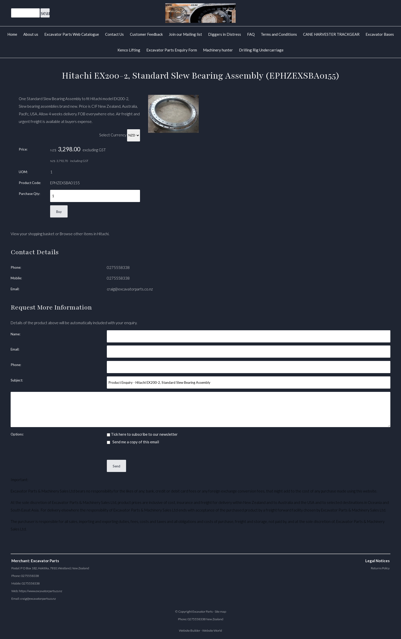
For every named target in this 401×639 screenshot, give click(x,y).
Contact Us (114, 34)
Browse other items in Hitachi (84, 233)
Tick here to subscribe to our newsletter (142, 434)
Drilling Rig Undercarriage (261, 50)
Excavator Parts (202, 611)
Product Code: (30, 183)
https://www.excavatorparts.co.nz (40, 591)
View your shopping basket (32, 233)
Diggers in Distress (224, 34)
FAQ (251, 34)
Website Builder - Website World (200, 630)
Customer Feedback (146, 34)
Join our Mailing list (185, 34)
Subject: (17, 380)
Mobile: (16, 278)
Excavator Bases (380, 34)
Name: (15, 334)
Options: (17, 434)
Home (12, 34)
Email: (15, 289)
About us (30, 34)
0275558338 (118, 267)
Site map (220, 611)
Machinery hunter (218, 50)
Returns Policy (380, 568)
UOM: (23, 172)
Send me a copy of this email (133, 442)
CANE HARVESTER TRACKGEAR (331, 34)
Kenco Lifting (128, 50)
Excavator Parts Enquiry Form (171, 50)
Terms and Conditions (279, 34)
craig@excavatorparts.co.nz (130, 289)
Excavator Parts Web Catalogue (71, 34)
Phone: (16, 267)
